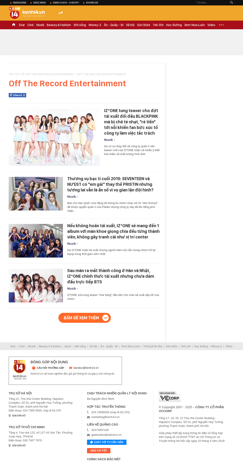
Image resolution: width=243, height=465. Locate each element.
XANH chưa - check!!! (66, 2)
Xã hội (130, 25)
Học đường (174, 25)
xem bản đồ (19, 415)
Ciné (31, 25)
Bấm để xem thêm (81, 317)
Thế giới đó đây (152, 346)
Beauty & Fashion (59, 25)
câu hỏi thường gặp (50, 368)
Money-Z (95, 25)
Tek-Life (186, 346)
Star (22, 25)
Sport (67, 346)
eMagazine (19, 2)
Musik (40, 25)
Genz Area (39, 2)
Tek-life (158, 25)
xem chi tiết (98, 450)
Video (211, 25)
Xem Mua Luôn (194, 25)
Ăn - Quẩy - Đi (113, 25)
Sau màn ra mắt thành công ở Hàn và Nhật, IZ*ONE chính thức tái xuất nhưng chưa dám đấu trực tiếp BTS (110, 276)
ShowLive (92, 2)
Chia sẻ (19, 95)
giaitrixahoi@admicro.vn (106, 434)
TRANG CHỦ (13, 25)
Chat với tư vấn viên (106, 442)
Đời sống (80, 25)
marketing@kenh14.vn (105, 417)
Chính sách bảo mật (104, 459)
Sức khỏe (143, 25)
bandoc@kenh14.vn (86, 367)
